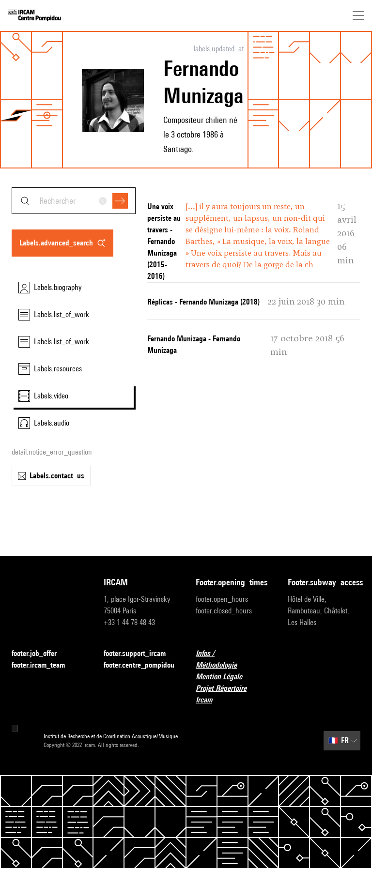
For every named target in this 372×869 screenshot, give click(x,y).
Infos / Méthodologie (232, 659)
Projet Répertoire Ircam (232, 694)
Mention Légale (225, 677)
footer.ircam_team (44, 665)
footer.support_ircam (140, 654)
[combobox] (74, 200)
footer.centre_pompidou (139, 665)
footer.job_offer (40, 654)
